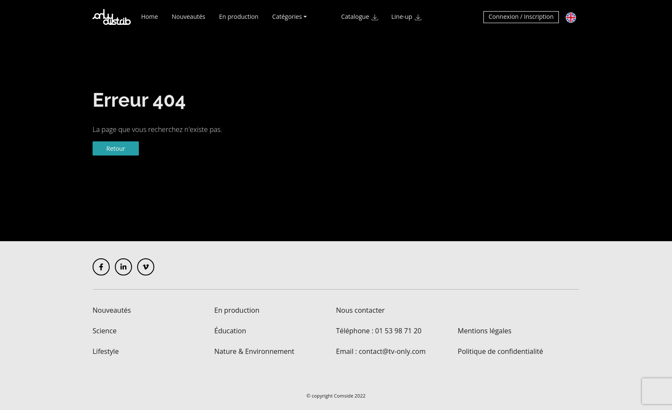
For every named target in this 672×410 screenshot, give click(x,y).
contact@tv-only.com (392, 351)
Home (149, 20)
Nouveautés (188, 20)
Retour (115, 148)
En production (238, 20)
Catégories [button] (287, 20)
